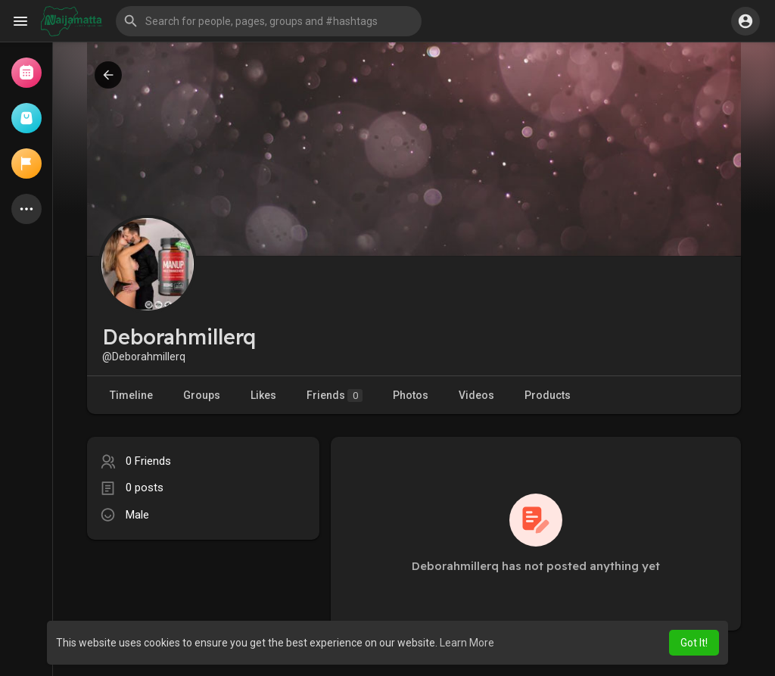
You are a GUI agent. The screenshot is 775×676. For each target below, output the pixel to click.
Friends (335, 395)
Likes (263, 395)
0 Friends (148, 461)
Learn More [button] (467, 643)
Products (547, 395)
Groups (201, 395)
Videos (476, 395)
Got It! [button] (694, 643)
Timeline (131, 395)
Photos (410, 395)
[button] (269, 21)
